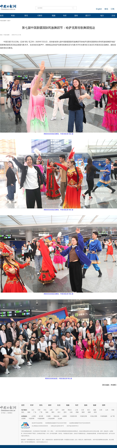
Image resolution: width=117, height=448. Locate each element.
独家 (94, 405)
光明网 (23, 418)
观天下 (88, 16)
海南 (47, 412)
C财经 (39, 16)
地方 (102, 16)
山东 (106, 410)
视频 (53, 16)
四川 (59, 412)
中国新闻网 (41, 418)
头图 (8, 20)
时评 (31, 405)
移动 (106, 9)
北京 (32, 410)
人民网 (33, 416)
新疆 (89, 412)
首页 (2, 16)
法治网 (60, 418)
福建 (94, 410)
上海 (76, 410)
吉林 (63, 410)
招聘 (103, 405)
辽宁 (57, 410)
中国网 (48, 416)
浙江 (88, 410)
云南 (71, 412)
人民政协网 (51, 418)
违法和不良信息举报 (37, 423)
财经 (49, 405)
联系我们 (10, 413)
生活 (58, 405)
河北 (45, 410)
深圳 (95, 412)
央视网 (64, 416)
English (99, 9)
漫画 (76, 16)
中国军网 (31, 418)
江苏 (82, 410)
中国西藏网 (103, 416)
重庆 (53, 412)
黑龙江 (70, 410)
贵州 (65, 412)
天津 (39, 410)
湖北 (22, 412)
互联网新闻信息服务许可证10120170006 (55, 423)
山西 (51, 410)
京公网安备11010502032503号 (40, 426)
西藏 (77, 412)
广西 (40, 412)
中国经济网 (83, 416)
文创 (113, 16)
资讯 (26, 16)
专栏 (65, 16)
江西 (100, 410)
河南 (112, 410)
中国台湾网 (93, 416)
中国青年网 (73, 416)
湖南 (28, 412)
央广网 (112, 416)
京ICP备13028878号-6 (72, 426)
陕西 (83, 412)
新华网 (41, 416)
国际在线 (56, 416)
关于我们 (3, 413)
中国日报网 (3, 20)
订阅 (112, 9)
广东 (34, 412)
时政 (13, 16)
